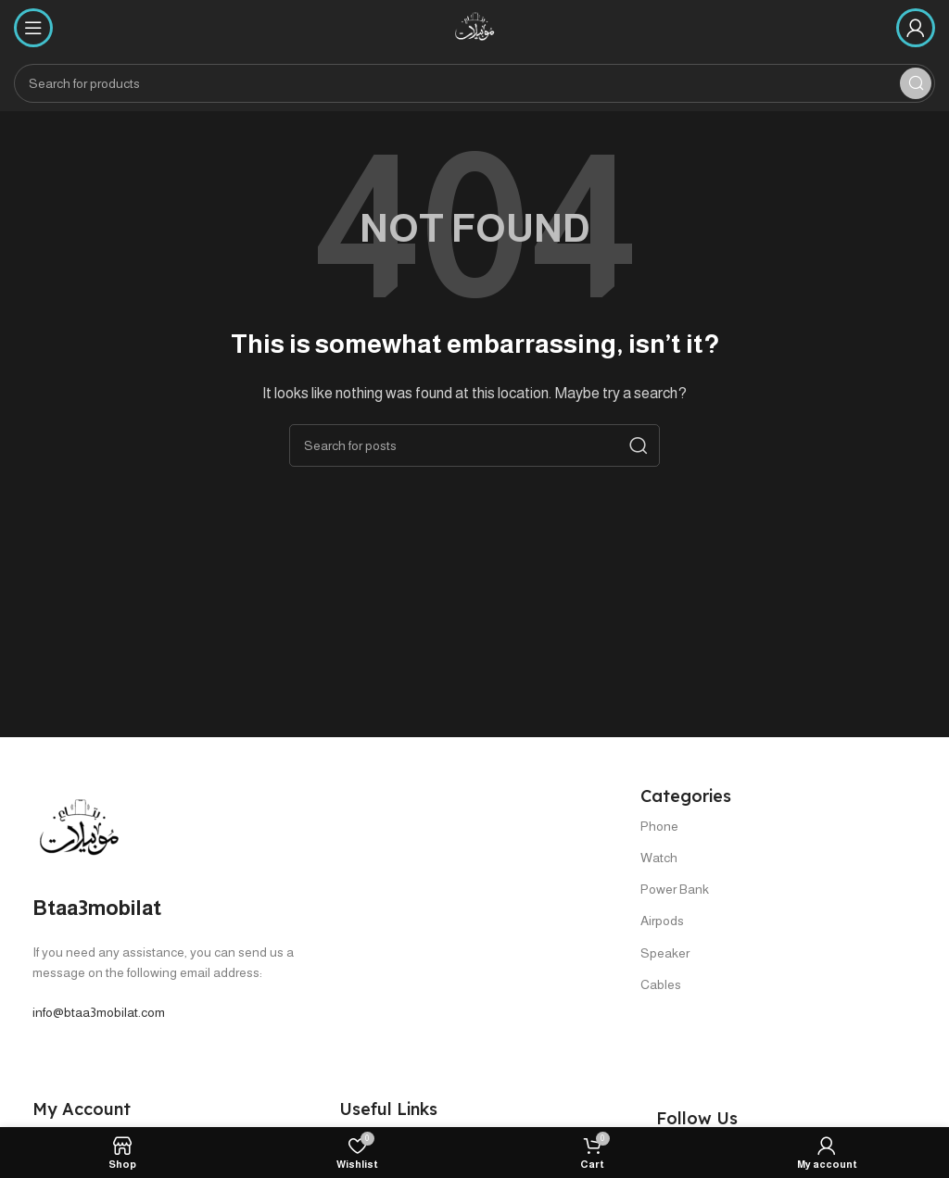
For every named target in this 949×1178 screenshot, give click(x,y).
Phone (659, 826)
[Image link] (78, 828)
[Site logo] (474, 26)
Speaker (665, 953)
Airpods (662, 920)
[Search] (474, 83)
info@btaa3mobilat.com (98, 1012)
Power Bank (674, 889)
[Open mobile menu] (33, 27)
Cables (660, 984)
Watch (658, 857)
